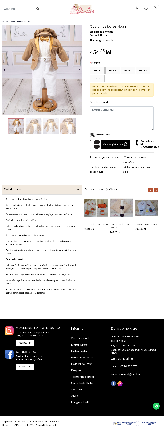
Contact (76, 390)
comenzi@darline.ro (131, 375)
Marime (95, 64)
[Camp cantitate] (94, 145)
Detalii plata (79, 352)
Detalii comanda (99, 103)
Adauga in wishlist (102, 41)
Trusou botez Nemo (96, 225)
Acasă (5, 22)
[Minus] (97, 143)
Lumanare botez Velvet (119, 227)
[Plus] (97, 148)
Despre (76, 371)
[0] (154, 9)
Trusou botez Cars (146, 225)
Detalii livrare (79, 345)
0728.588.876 (149, 148)
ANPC (75, 397)
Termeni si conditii (82, 377)
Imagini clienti (80, 403)
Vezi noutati (24, 344)
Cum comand (80, 339)
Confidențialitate (82, 384)
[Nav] (150, 191)
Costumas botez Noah (21, 22)
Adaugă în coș (115, 145)
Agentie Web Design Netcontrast (38, 426)
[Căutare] (38, 9)
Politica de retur (81, 365)
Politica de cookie (82, 358)
